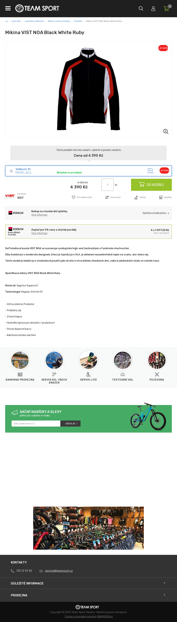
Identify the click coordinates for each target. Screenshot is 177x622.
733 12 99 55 (24, 570)
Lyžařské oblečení (34, 21)
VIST (20, 197)
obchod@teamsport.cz (59, 570)
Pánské (78, 21)
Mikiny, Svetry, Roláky (59, 21)
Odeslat (70, 423)
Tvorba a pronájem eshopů (80, 616)
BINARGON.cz (105, 616)
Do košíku (151, 185)
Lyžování (16, 21)
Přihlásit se (152, 8)
